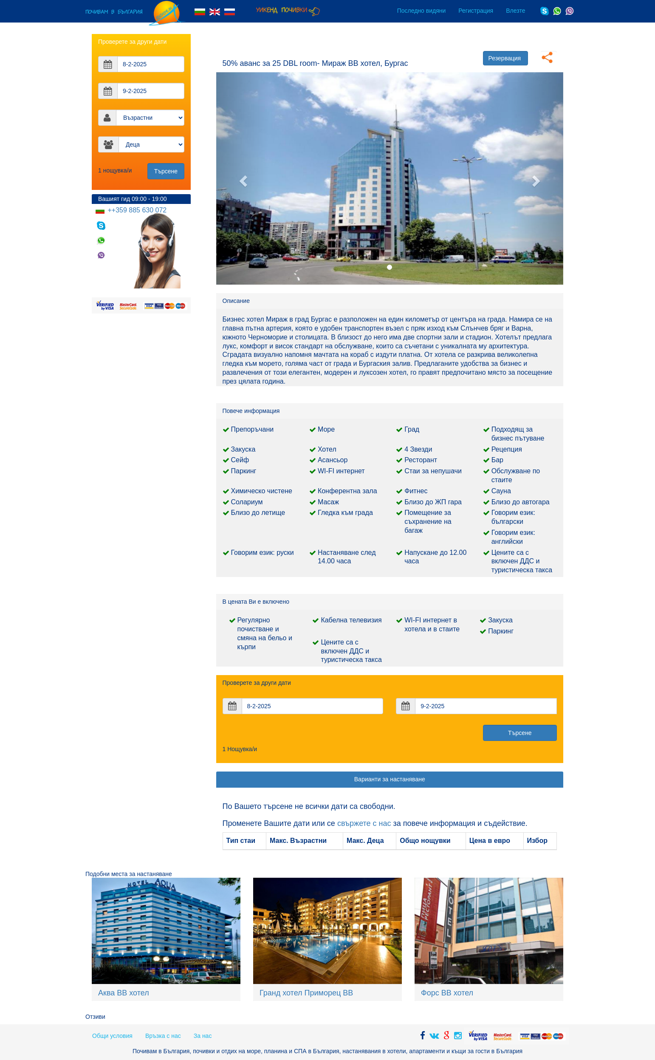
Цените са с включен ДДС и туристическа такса (521, 561)
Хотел (327, 449)
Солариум (247, 502)
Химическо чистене (261, 491)
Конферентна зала (347, 491)
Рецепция (506, 449)
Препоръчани (252, 429)
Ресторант (420, 460)
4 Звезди (418, 449)
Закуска (243, 449)
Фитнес (415, 491)
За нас (203, 1035)
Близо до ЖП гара (433, 502)
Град (411, 429)
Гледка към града (345, 512)
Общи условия (112, 1035)
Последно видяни (421, 10)
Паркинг (244, 471)
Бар (497, 460)
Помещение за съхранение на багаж (427, 521)
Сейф (240, 460)
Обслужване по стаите (515, 475)
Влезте (515, 10)
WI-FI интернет (341, 471)
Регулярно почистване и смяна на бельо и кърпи (264, 633)
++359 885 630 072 (136, 210)
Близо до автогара (520, 502)
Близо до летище (258, 512)
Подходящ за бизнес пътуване (518, 434)
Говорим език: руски (262, 552)
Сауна (501, 491)
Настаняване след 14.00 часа (347, 557)
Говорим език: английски (513, 537)
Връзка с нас (163, 1035)
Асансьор (333, 460)
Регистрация (475, 10)
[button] (242, 178)
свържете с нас (364, 823)
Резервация (504, 58)
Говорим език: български (513, 517)
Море (326, 429)
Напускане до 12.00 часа (435, 557)
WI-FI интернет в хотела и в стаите (432, 624)
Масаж (328, 502)
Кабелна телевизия (351, 620)
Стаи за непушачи (433, 471)
